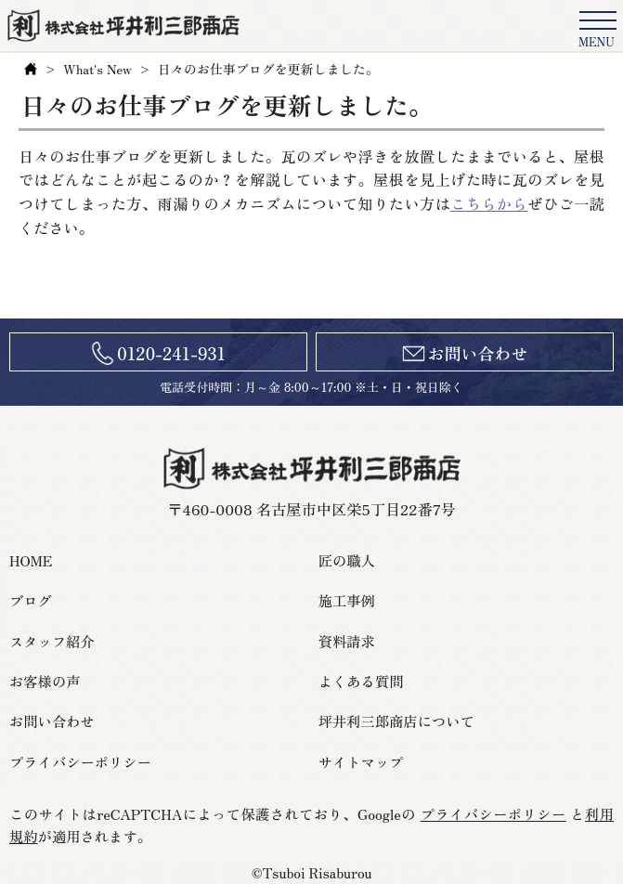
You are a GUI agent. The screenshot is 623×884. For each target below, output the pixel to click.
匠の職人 (346, 560)
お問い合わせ (478, 353)
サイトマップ (361, 761)
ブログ (30, 600)
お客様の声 (45, 680)
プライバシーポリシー (80, 761)
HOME (30, 560)
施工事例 (346, 600)
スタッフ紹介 (52, 640)
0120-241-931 (171, 353)
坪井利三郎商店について (396, 720)
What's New (97, 68)
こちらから (488, 203)
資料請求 (346, 640)
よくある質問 (361, 680)
